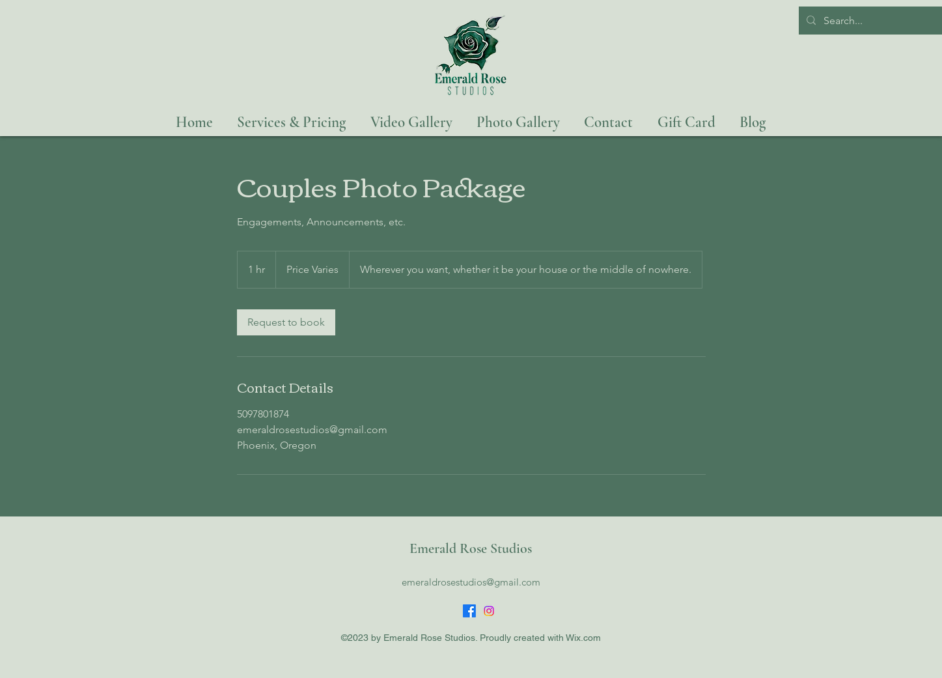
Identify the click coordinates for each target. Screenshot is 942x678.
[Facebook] (469, 610)
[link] (286, 322)
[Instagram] (488, 610)
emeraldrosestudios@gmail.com (471, 582)
